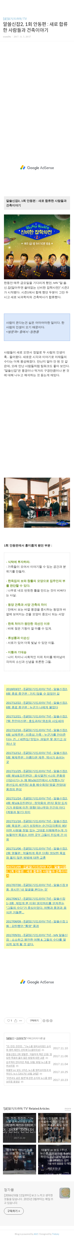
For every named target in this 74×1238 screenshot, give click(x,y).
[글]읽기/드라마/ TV (15, 19)
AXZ (36, 1234)
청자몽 (9, 1190)
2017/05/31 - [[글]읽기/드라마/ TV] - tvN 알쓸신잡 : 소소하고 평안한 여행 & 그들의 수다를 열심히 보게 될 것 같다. (37, 939)
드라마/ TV (21, 1038)
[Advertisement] (37, 96)
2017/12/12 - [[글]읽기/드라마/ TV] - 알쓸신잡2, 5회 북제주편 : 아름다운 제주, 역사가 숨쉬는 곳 (37, 757)
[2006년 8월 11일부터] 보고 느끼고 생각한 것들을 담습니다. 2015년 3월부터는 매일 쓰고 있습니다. (28, 1199)
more (68, 1108)
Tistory (55, 1234)
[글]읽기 (10, 1038)
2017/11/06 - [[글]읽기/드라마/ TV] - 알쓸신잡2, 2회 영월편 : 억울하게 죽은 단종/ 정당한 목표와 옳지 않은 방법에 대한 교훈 (37, 853)
